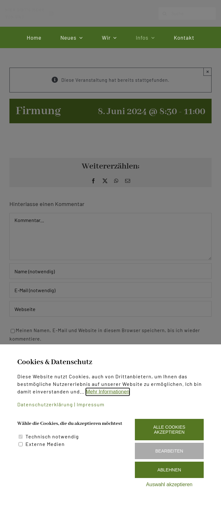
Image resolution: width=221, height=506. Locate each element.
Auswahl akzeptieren (169, 484)
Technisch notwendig (52, 436)
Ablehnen (169, 469)
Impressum (90, 404)
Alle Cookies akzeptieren (169, 430)
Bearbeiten (169, 450)
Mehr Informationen (108, 391)
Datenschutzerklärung (45, 404)
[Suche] (182, 13)
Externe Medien (45, 444)
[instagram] (56, 13)
